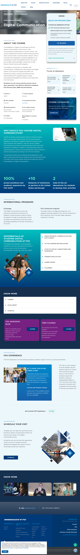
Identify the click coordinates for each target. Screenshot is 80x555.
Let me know (61, 43)
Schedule (10, 457)
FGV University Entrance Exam (60, 28)
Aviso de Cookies (9, 548)
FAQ (76, 527)
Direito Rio (35, 529)
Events (65, 2)
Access (32, 329)
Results (18, 536)
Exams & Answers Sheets (22, 534)
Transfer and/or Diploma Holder (60, 37)
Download (25, 103)
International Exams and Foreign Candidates (60, 34)
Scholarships (56, 2)
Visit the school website (51, 508)
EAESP (43, 531)
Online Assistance (72, 529)
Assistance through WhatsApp (68, 532)
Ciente (5, 551)
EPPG (43, 535)
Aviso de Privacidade (23, 548)
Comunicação (35, 527)
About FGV (24, 2)
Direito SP (44, 529)
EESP (33, 533)
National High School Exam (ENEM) (61, 30)
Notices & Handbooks (21, 532)
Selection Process (44, 2)
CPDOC (43, 527)
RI (32, 537)
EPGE (33, 535)
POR (76, 5)
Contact (74, 524)
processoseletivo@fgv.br (70, 534)
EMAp (43, 533)
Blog (31, 7)
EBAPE (34, 531)
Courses (33, 2)
